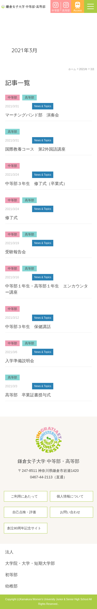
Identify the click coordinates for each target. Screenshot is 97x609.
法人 (9, 552)
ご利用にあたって (24, 496)
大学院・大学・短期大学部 (30, 563)
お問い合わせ (70, 512)
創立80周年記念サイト (24, 528)
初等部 (11, 575)
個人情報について (70, 496)
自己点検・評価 (24, 512)
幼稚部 (11, 586)
